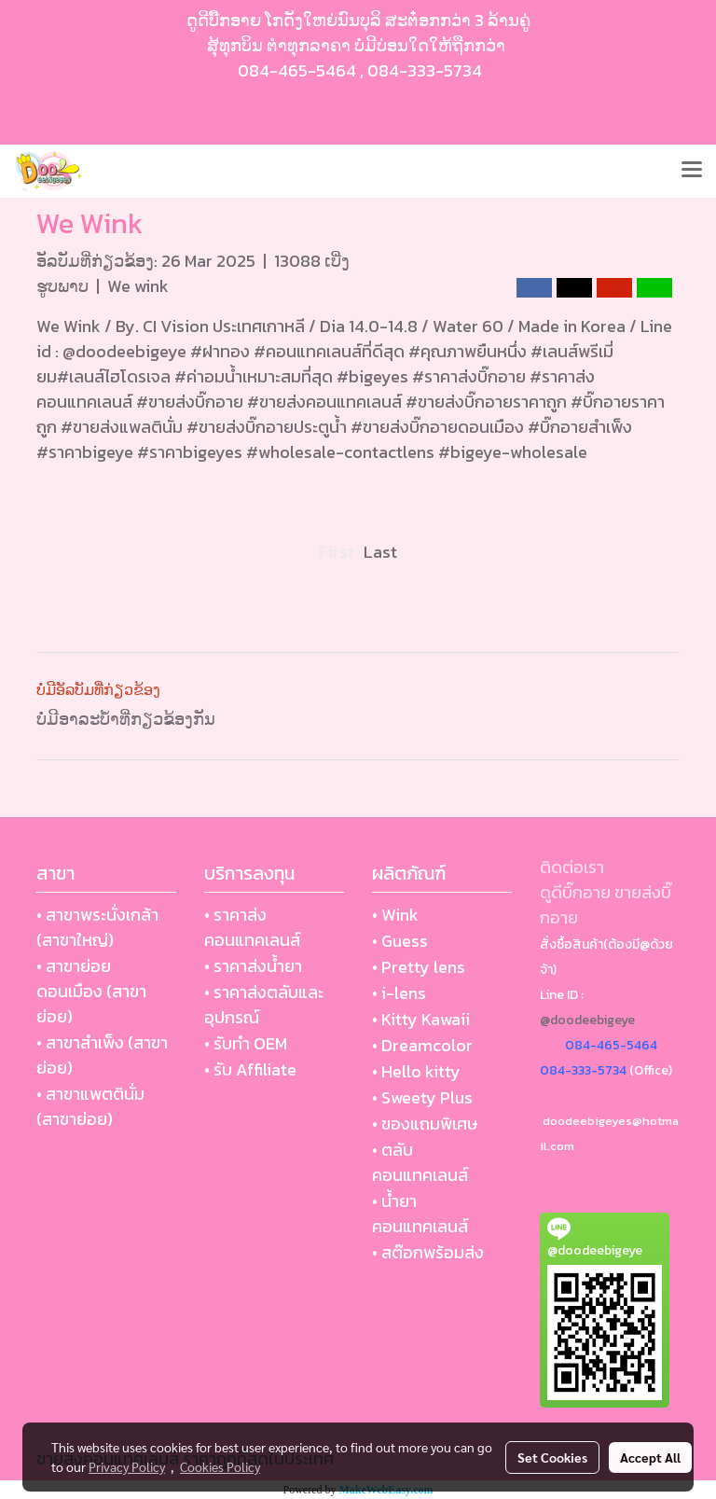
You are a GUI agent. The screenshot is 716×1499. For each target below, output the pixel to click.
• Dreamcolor (422, 1045)
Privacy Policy (127, 1466)
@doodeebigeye (587, 1020)
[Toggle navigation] (691, 170)
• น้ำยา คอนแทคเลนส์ (420, 1213)
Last (380, 551)
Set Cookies (552, 1457)
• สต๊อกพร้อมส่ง (428, 1252)
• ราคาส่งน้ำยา (253, 966)
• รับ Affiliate (250, 1069)
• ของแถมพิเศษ (424, 1123)
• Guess (400, 940)
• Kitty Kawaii (421, 1019)
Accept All (650, 1457)
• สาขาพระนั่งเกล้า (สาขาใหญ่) (97, 927)
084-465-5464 (297, 70)
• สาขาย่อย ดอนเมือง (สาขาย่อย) (91, 991)
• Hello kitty (416, 1071)
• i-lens (399, 993)
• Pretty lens (418, 966)
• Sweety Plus (422, 1097)
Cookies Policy (220, 1466)
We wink (138, 285)
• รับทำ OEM (245, 1043)
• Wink (395, 914)
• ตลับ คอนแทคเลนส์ (420, 1162)
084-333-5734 (424, 70)
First (336, 551)
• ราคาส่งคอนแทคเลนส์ (252, 927)
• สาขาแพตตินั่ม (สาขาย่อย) (90, 1106)
